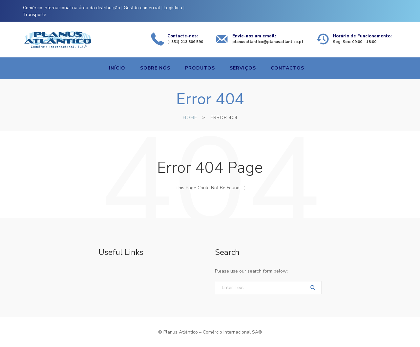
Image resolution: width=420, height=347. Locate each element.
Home (190, 117)
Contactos (287, 68)
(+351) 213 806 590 (185, 41)
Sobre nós (155, 68)
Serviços (243, 68)
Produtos (200, 68)
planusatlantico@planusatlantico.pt (268, 41)
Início (117, 68)
